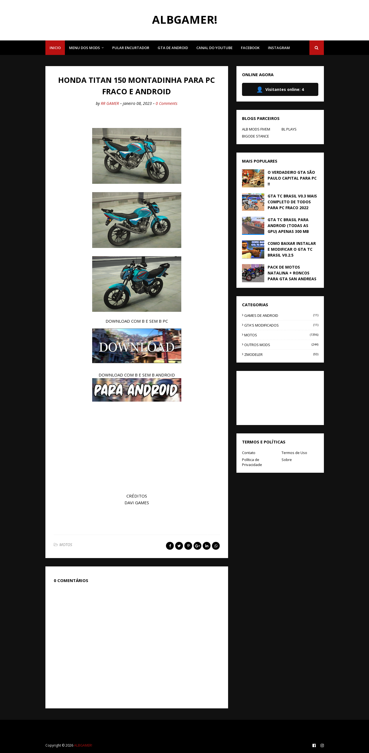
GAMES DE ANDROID (281, 315)
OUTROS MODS (281, 344)
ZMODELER (281, 354)
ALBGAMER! (184, 19)
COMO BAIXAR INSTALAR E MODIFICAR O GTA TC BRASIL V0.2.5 (292, 249)
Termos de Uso (294, 452)
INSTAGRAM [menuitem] (279, 47)
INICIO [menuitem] (55, 47)
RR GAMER (110, 103)
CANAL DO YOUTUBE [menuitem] (214, 47)
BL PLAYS (289, 129)
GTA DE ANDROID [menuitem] (173, 47)
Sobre (287, 459)
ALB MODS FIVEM (256, 129)
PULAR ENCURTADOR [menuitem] (130, 47)
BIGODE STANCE (255, 136)
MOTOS (65, 544)
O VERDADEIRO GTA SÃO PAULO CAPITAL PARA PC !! (292, 178)
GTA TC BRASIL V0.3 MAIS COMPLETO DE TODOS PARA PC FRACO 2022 (292, 201)
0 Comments (166, 103)
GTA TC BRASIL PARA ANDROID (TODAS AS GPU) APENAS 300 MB (288, 225)
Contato (248, 452)
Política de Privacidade (252, 462)
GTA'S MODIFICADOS (281, 325)
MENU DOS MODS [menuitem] (84, 47)
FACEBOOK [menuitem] (250, 47)
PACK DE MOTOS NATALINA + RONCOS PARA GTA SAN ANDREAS (292, 272)
